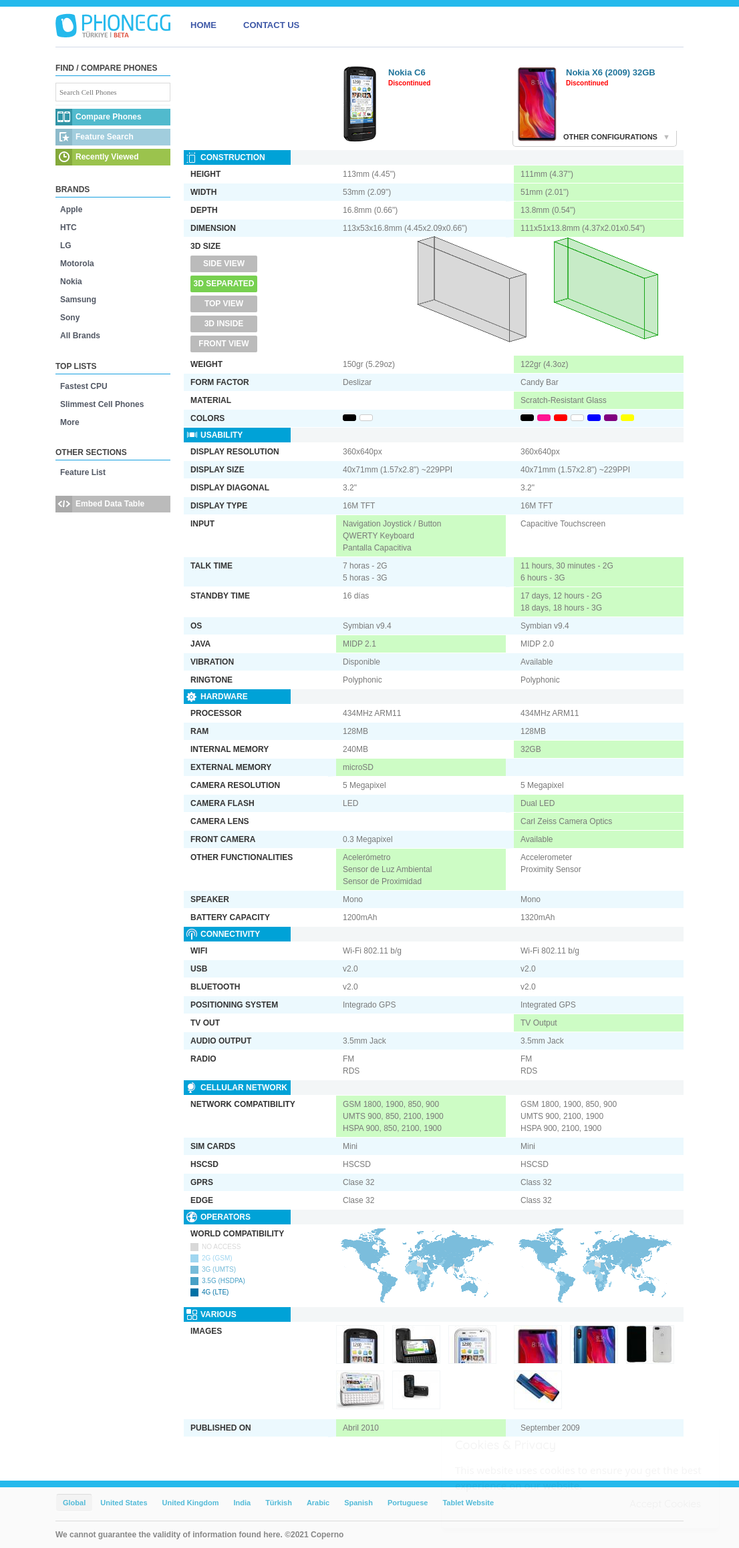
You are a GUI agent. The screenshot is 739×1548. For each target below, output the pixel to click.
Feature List (83, 472)
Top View (223, 303)
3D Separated (224, 283)
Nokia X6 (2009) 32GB (610, 72)
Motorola (77, 263)
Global (74, 1503)
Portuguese (408, 1503)
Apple (71, 209)
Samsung (78, 299)
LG (65, 245)
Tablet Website (468, 1503)
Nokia (71, 281)
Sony (70, 317)
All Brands (80, 335)
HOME (203, 25)
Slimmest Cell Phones (102, 404)
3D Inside (224, 323)
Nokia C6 (407, 72)
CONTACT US (271, 25)
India (242, 1503)
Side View (224, 263)
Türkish (278, 1503)
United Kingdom (190, 1503)
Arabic (318, 1503)
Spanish (358, 1503)
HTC (68, 227)
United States (123, 1503)
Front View (223, 343)
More (70, 422)
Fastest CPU (84, 386)
